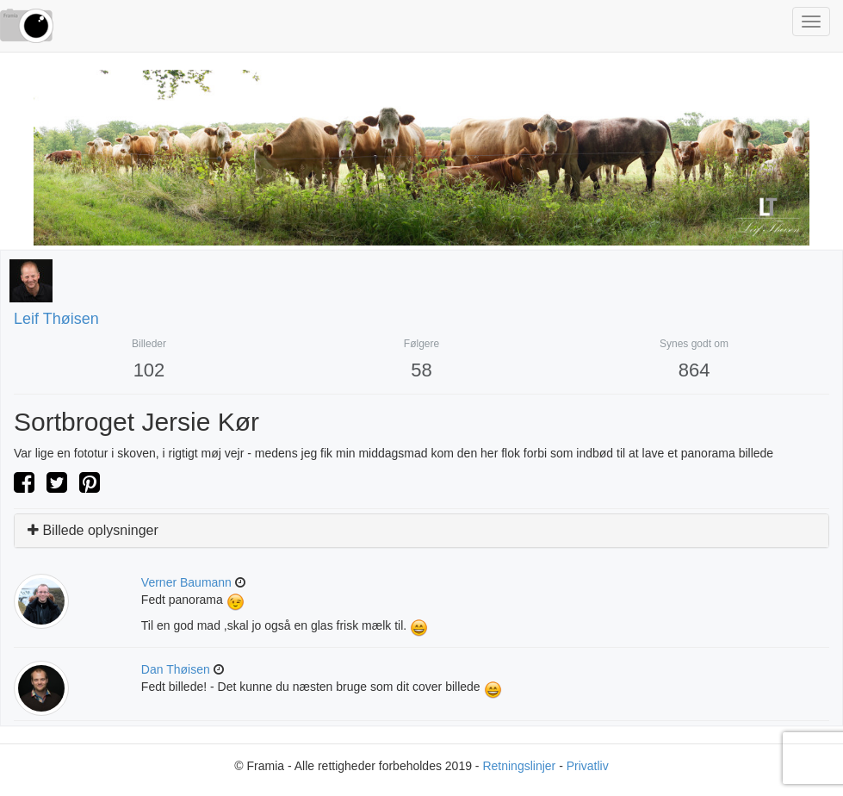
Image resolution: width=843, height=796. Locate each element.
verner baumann (186, 582)
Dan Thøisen (175, 669)
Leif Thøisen (56, 318)
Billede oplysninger (93, 530)
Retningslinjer (518, 766)
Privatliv (588, 766)
